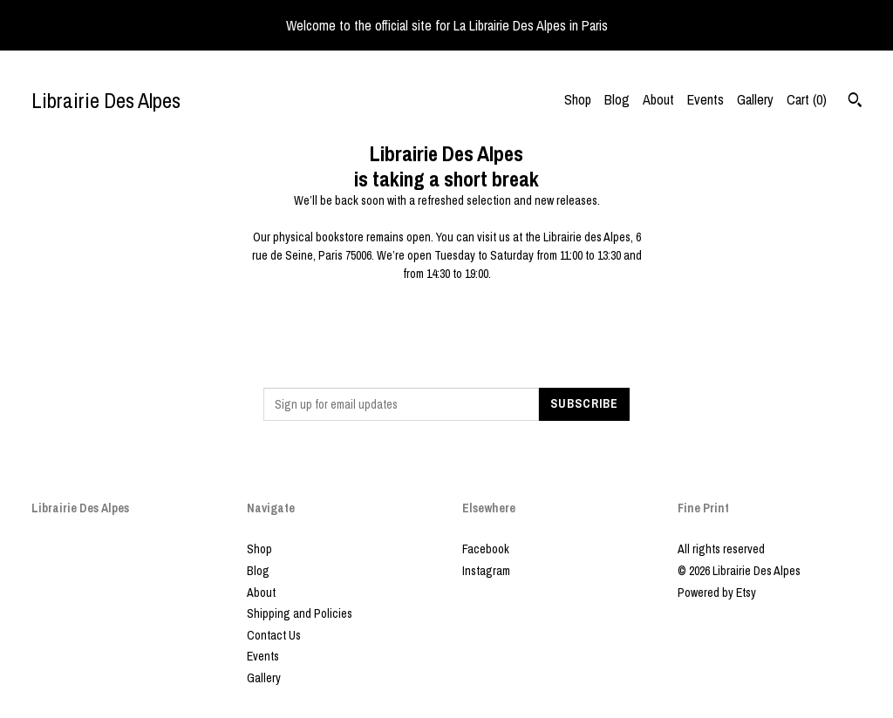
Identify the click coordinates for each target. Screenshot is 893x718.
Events (705, 99)
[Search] (855, 102)
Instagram (486, 571)
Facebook (485, 549)
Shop (577, 99)
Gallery (755, 99)
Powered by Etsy (717, 592)
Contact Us (274, 635)
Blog (617, 99)
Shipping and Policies (299, 613)
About (658, 99)
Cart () (807, 99)
